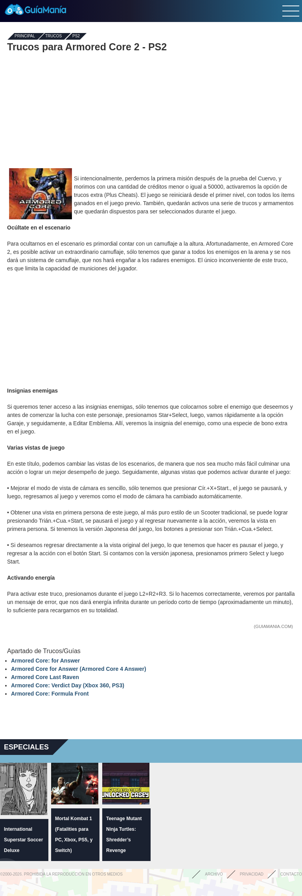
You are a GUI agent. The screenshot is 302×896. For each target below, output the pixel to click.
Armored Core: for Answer (45, 660)
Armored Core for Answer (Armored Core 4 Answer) (78, 669)
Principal (25, 36)
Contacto (291, 874)
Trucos (53, 36)
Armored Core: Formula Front (50, 693)
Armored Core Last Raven (45, 677)
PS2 (76, 36)
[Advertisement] (151, 109)
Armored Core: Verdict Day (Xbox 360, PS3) (67, 685)
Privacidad (251, 874)
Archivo (214, 874)
